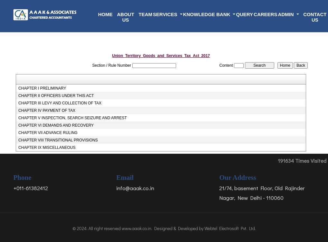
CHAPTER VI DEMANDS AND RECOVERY (56, 125)
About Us (125, 17)
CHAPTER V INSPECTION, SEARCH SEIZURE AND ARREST (72, 118)
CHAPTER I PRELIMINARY (42, 88)
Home (105, 14)
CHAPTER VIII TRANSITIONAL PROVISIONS (58, 140)
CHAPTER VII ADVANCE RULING (48, 133)
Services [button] (166, 14)
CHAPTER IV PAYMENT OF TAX (46, 110)
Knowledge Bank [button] (207, 14)
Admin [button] (286, 14)
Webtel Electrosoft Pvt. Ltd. (230, 228)
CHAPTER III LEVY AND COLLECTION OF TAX (59, 103)
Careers (265, 14)
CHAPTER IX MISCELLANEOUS (46, 147)
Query (244, 14)
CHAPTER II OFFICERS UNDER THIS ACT (56, 95)
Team (146, 14)
